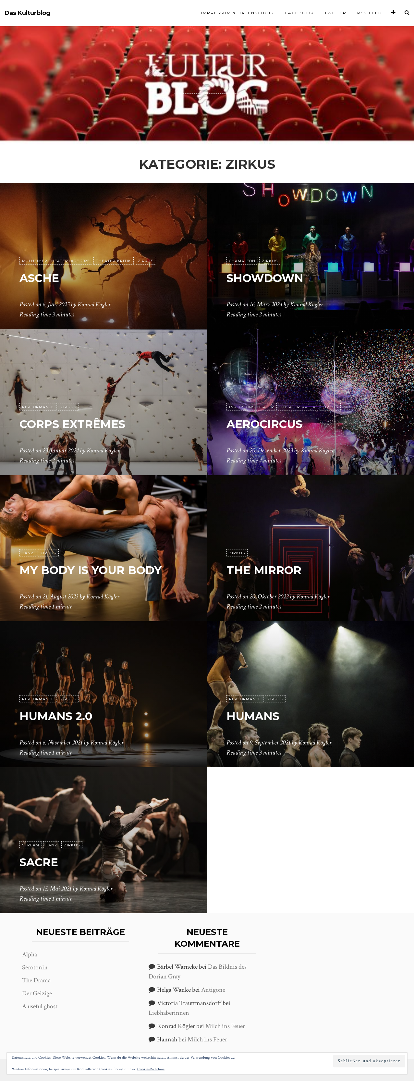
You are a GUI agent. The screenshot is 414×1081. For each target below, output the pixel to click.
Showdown (271, 278)
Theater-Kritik (113, 261)
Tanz (28, 553)
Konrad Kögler (95, 305)
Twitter (335, 12)
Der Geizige (37, 993)
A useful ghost (39, 1006)
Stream (30, 845)
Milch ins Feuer (225, 1026)
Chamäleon (242, 261)
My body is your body (102, 570)
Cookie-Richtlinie (150, 1069)
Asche (42, 278)
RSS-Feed (369, 12)
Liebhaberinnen (169, 1013)
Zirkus (145, 261)
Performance (38, 407)
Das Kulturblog (27, 13)
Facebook (299, 12)
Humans (257, 716)
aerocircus (271, 424)
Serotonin (35, 967)
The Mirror (269, 570)
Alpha (29, 954)
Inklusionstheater (251, 407)
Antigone (213, 990)
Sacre (42, 862)
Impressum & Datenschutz (237, 12)
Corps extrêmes (80, 424)
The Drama (36, 980)
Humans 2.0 (61, 716)
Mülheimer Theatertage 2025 (56, 261)
